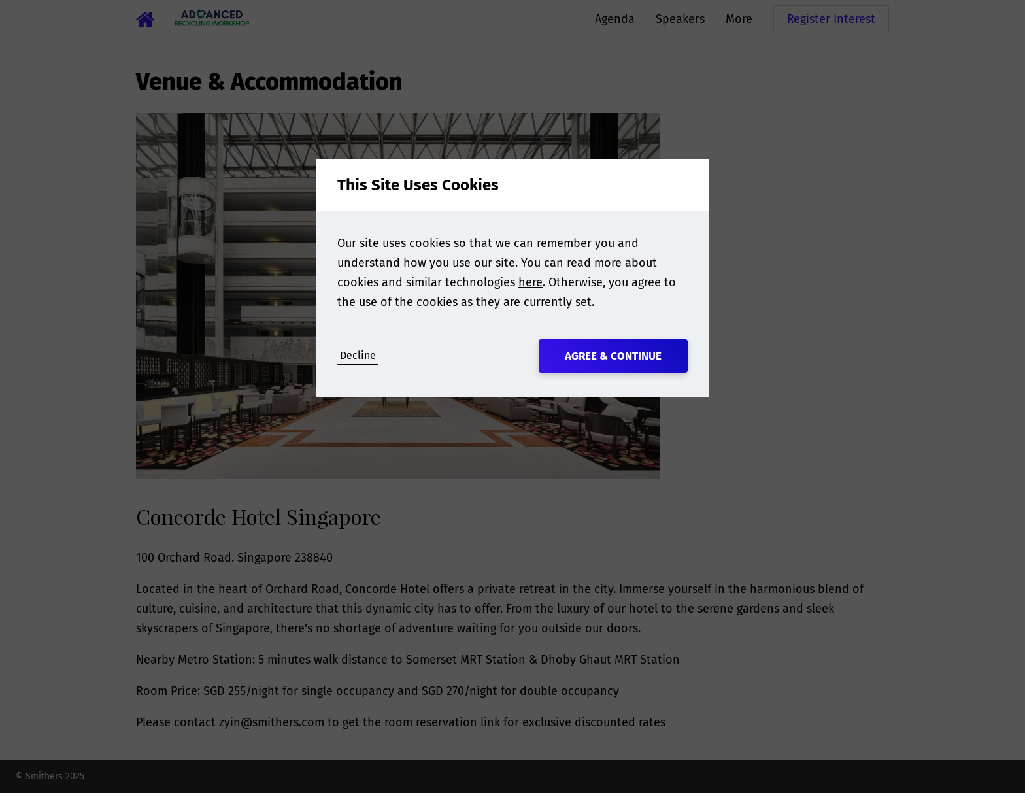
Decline (358, 355)
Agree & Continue (613, 356)
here (530, 282)
